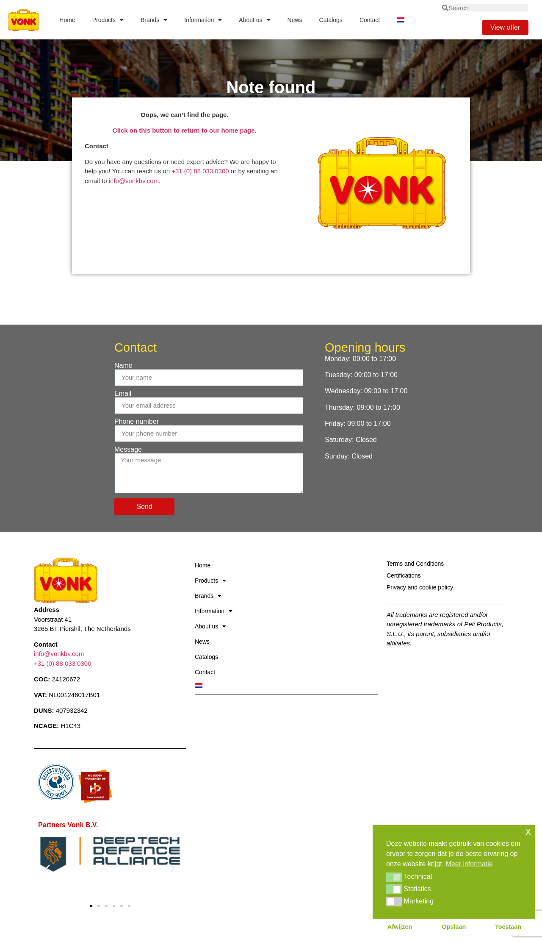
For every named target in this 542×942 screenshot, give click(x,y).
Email (122, 393)
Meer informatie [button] (469, 863)
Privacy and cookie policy (420, 587)
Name (123, 365)
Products (108, 20)
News (295, 20)
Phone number (136, 421)
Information (203, 20)
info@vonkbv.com (134, 180)
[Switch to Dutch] (400, 20)
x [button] (528, 831)
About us (254, 20)
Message (128, 449)
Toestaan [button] (508, 926)
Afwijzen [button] (399, 926)
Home (67, 20)
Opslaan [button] (454, 926)
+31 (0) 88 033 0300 (200, 171)
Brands (154, 20)
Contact (369, 20)
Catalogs (331, 20)
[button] (47, 868)
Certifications (404, 575)
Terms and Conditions (415, 563)
